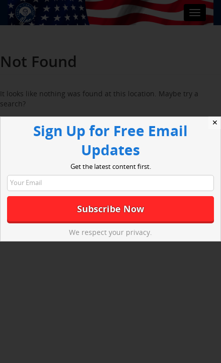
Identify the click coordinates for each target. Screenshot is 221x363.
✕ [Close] (215, 122)
